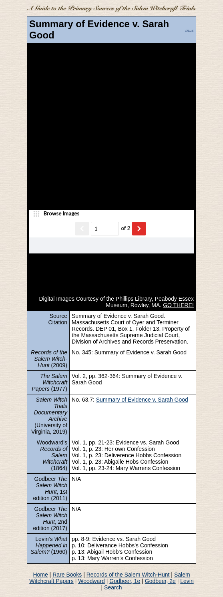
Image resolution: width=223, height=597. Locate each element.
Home (40, 574)
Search (113, 587)
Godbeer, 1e (124, 581)
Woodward (91, 581)
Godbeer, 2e (160, 581)
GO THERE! (178, 305)
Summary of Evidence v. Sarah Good (142, 399)
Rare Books (67, 574)
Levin (186, 581)
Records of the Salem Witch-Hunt (128, 574)
